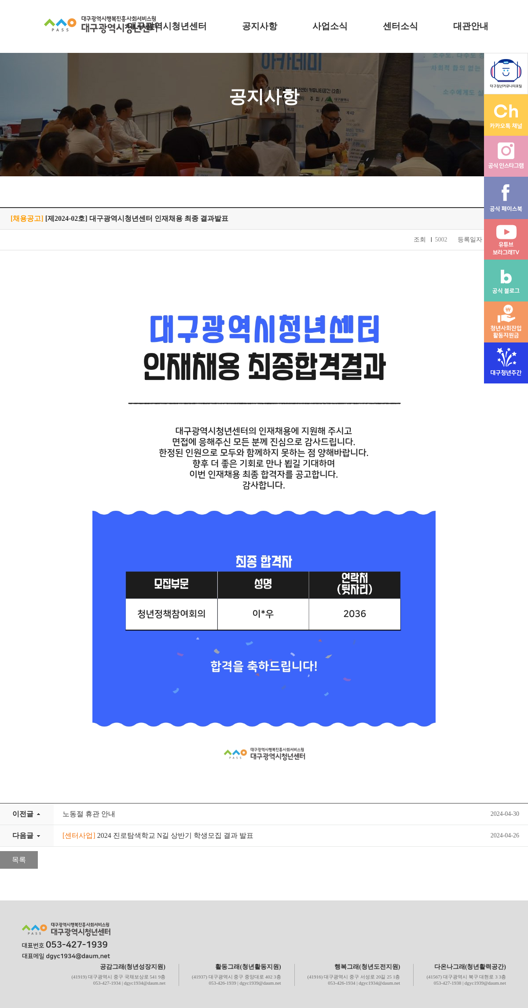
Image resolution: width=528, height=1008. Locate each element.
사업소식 (330, 26)
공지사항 (259, 26)
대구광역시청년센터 (167, 26)
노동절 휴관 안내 (88, 814)
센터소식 (400, 26)
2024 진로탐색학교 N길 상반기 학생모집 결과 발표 (157, 835)
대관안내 (470, 26)
